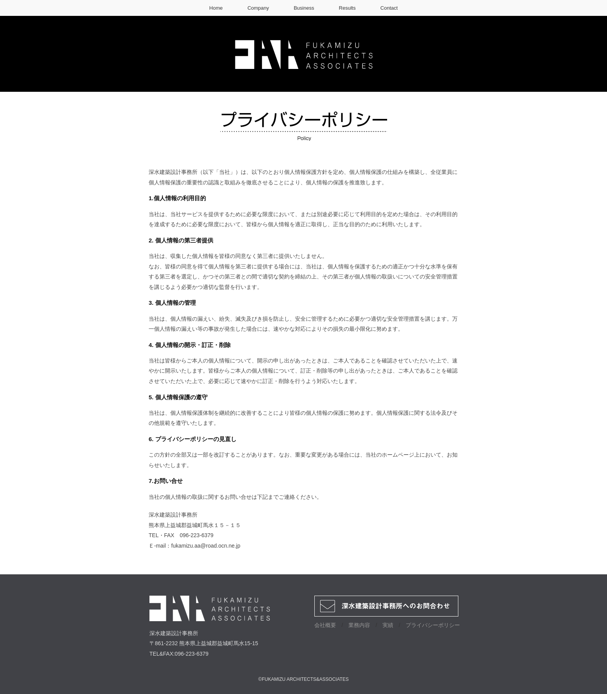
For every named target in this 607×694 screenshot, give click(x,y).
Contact (389, 8)
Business (304, 8)
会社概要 (325, 625)
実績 (387, 625)
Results (347, 8)
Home (216, 8)
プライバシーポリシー (433, 625)
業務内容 (359, 625)
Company (258, 8)
